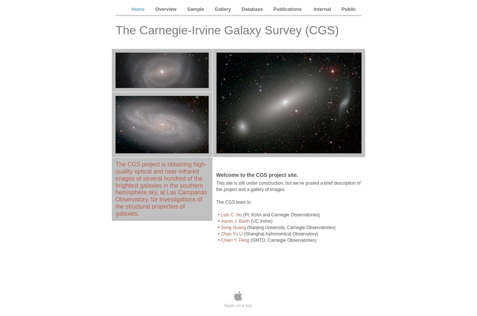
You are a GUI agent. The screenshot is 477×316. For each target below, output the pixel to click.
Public (349, 9)
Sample (196, 9)
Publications (289, 9)
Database (252, 9)
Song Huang (233, 227)
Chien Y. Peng (235, 240)
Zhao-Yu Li (232, 234)
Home (139, 9)
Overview (166, 9)
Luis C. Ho (231, 215)
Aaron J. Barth (235, 221)
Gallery (223, 9)
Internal (323, 9)
